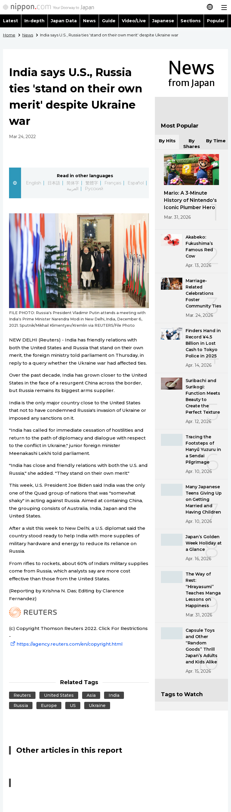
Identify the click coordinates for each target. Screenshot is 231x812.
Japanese (163, 20)
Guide (109, 20)
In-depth (34, 20)
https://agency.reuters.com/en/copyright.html (66, 644)
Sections (190, 20)
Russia (21, 705)
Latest (10, 20)
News (89, 20)
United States (59, 695)
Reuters (22, 695)
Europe (49, 705)
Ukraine (97, 705)
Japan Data (64, 20)
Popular (216, 20)
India (114, 695)
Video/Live (134, 20)
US (73, 705)
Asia (91, 695)
